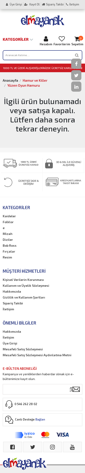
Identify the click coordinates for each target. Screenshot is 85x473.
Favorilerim (61, 41)
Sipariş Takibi (53, 4)
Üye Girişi (14, 4)
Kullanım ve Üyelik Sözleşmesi (26, 285)
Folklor (8, 222)
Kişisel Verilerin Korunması (23, 280)
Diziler (8, 239)
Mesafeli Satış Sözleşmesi (23, 349)
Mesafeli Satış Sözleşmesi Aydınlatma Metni (37, 355)
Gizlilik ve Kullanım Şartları (24, 297)
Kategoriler (18, 39)
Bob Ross (10, 245)
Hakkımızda (12, 291)
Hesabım (46, 41)
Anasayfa (10, 80)
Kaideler (9, 216)
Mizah (7, 234)
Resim (7, 257)
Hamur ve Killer (35, 80)
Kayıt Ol (32, 4)
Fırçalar (9, 251)
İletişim (72, 4)
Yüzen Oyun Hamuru (23, 85)
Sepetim (77, 41)
